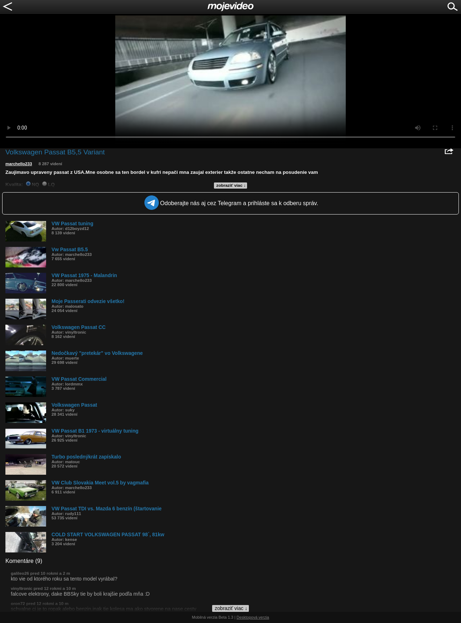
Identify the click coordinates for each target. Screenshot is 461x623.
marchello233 (18, 164)
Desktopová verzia (253, 617)
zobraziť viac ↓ (231, 185)
